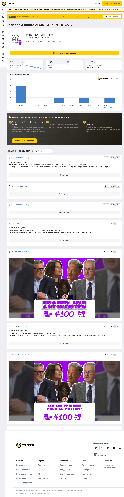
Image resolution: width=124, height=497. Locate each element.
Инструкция (44, 478)
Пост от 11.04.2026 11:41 (21, 205)
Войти (97, 4)
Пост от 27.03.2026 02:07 (21, 354)
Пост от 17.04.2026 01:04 (21, 158)
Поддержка (87, 469)
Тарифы (43, 469)
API (41, 474)
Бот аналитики (3, 47)
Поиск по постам (25, 469)
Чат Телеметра (89, 474)
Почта (85, 478)
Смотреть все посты (45, 151)
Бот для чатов (67, 469)
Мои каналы (3, 17)
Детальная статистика (3, 39)
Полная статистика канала (65, 53)
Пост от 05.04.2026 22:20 (21, 252)
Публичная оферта (50, 490)
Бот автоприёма (68, 474)
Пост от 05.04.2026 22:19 (21, 326)
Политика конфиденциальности (71, 490)
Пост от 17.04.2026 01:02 (21, 186)
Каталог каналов (3, 10)
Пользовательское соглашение (29, 490)
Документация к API (3, 58)
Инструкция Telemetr (3, 54)
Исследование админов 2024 (110, 466)
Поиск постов (3, 21)
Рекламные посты (3, 25)
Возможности (45, 465)
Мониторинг (3, 35)
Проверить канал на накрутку (109, 9)
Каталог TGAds (3, 32)
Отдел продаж (89, 465)
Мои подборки (3, 13)
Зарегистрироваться (112, 4)
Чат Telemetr (3, 61)
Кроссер (64, 478)
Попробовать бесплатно (26, 141)
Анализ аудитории (3, 43)
